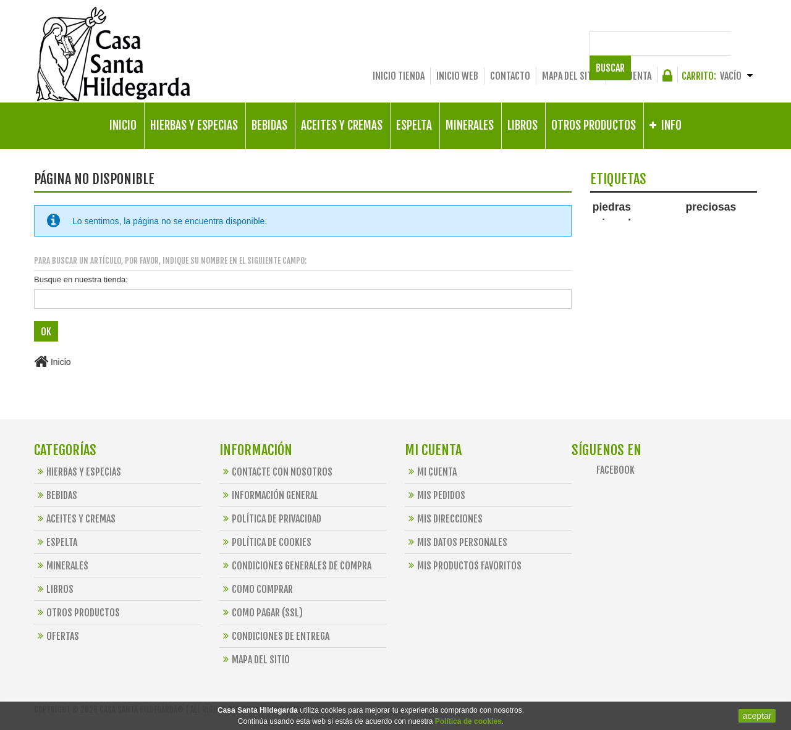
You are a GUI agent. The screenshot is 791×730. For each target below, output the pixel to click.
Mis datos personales (456, 542)
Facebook (615, 470)
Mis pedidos (435, 495)
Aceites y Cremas (75, 519)
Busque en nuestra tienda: (81, 279)
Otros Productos (77, 612)
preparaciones (714, 237)
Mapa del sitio (571, 76)
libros (692, 224)
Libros (54, 589)
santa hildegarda (619, 237)
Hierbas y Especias (77, 472)
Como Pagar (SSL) (261, 612)
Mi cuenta (631, 76)
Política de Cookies (265, 542)
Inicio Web (457, 76)
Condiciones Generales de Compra (295, 566)
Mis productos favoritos (463, 566)
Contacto (510, 76)
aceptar (757, 716)
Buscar (736, 43)
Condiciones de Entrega (274, 636)
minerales (618, 223)
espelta (725, 224)
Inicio (52, 362)
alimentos (668, 237)
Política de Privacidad (270, 519)
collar (663, 224)
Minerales (61, 566)
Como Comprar (256, 589)
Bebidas (55, 495)
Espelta (55, 542)
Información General (269, 495)
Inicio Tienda (399, 76)
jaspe (600, 248)
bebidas (628, 248)
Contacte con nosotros (275, 472)
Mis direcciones (444, 519)
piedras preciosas (665, 207)
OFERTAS (56, 636)
